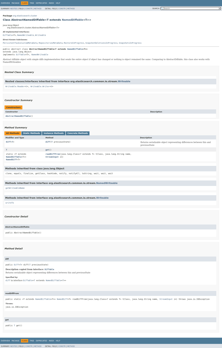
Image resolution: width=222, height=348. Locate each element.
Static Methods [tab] (31, 133)
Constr (28, 9)
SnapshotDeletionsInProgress (101, 43)
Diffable (7, 35)
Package (15, 3)
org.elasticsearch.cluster (25, 16)
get (47, 150)
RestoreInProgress (74, 43)
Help (58, 3)
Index (51, 3)
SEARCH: (156, 8)
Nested (13, 9)
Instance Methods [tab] (54, 133)
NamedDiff (11, 159)
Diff (8, 142)
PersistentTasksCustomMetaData (20, 43)
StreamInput (52, 157)
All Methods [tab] (12, 133)
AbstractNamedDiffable (18, 116)
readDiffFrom (52, 154)
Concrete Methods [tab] (78, 133)
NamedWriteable (25, 35)
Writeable (40, 35)
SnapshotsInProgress (130, 43)
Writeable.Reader (15, 86)
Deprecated (41, 3)
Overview (5, 3)
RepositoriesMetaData (51, 43)
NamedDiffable (72, 19)
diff (47, 142)
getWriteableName (15, 188)
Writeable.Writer (40, 86)
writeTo (10, 203)
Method (37, 9)
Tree (32, 3)
